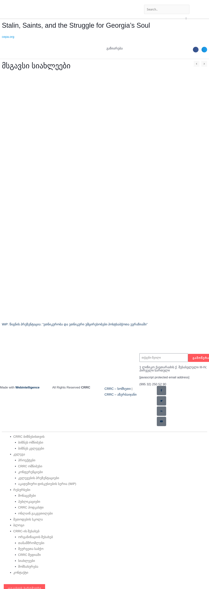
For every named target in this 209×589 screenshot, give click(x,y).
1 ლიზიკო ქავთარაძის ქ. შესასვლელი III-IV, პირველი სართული (173, 368)
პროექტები (26, 460)
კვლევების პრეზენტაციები (38, 478)
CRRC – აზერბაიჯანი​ (121, 394)
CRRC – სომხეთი (118, 389)
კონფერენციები (30, 472)
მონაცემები (27, 495)
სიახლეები (26, 560)
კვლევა (19, 454)
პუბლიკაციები (29, 501)
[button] (186, 18)
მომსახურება (28, 566)
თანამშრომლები (31, 543)
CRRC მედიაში (29, 554)
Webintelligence (27, 387)
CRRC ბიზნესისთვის (29, 436)
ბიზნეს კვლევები (31, 448)
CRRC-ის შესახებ (26, 531)
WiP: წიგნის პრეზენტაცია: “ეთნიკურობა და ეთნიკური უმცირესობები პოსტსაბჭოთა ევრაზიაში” (75, 324)
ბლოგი (18, 525)
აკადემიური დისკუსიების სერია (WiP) (47, 483)
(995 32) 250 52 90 (152, 384)
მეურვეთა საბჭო (31, 548)
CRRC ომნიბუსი (30, 466)
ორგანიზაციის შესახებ (35, 537)
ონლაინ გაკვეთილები (35, 513)
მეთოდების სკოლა (28, 519)
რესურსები (21, 489)
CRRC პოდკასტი (31, 507)
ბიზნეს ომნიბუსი (30, 442)
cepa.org (8, 37)
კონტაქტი (20, 572)
